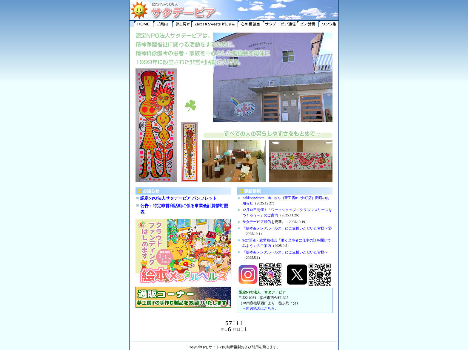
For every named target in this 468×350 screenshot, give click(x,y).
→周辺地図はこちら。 (260, 308)
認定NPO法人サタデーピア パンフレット (178, 198)
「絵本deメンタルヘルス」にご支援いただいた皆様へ (285, 252)
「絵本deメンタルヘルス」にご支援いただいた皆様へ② (287, 228)
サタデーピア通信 (256, 222)
